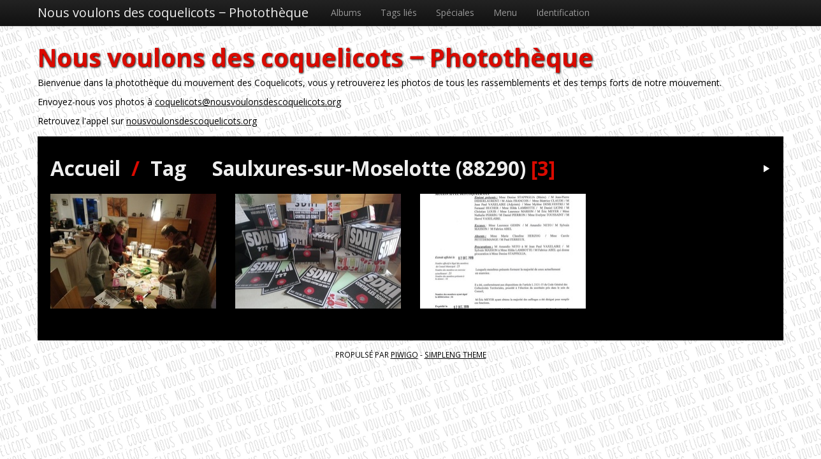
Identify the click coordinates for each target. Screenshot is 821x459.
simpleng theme (455, 354)
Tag (168, 168)
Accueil (85, 168)
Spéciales (455, 12)
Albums (346, 12)
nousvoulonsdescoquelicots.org (191, 121)
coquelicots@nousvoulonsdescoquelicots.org (248, 102)
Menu (505, 12)
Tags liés (399, 12)
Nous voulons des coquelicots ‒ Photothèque (173, 12)
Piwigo (404, 354)
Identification (563, 12)
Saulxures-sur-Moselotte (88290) (369, 168)
